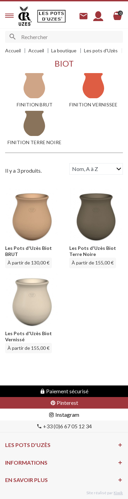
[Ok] (12, 37)
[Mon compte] (98, 16)
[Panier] (117, 16)
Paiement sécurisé (64, 391)
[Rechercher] (64, 37)
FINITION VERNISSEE (93, 104)
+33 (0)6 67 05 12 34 (64, 426)
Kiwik (118, 493)
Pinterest (64, 402)
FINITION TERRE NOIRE (34, 142)
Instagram (64, 414)
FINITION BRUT (35, 104)
